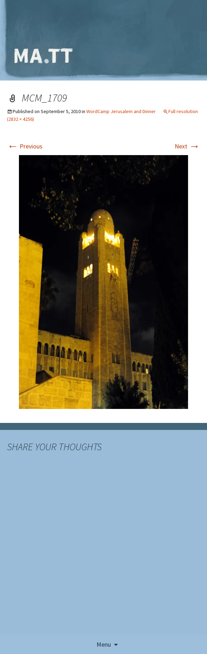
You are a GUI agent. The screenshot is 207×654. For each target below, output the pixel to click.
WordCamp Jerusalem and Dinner (121, 111)
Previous (24, 146)
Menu (103, 644)
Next (187, 146)
